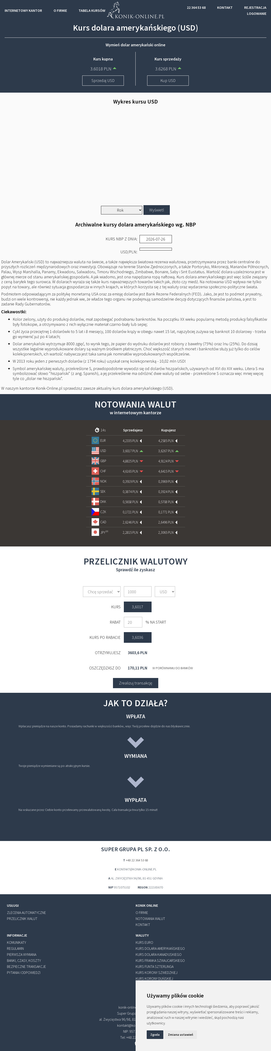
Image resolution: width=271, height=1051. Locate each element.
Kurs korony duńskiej (154, 978)
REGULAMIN (15, 948)
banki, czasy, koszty (24, 960)
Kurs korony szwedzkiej (156, 972)
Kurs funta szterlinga (155, 966)
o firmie (142, 912)
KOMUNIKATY (16, 942)
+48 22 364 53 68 (137, 860)
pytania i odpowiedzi (23, 972)
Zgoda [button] (155, 1034)
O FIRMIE (60, 10)
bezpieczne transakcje (26, 966)
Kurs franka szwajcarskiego (160, 960)
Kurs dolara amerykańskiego (160, 948)
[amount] (138, 591)
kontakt (143, 924)
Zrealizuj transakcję (135, 683)
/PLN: (128, 251)
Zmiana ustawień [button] (180, 1034)
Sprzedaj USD (103, 80)
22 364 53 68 (196, 7)
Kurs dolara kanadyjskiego (159, 954)
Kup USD (168, 80)
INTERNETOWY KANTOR (23, 10)
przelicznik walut (22, 918)
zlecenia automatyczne (26, 912)
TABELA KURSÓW (92, 10)
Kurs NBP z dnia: (121, 239)
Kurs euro (144, 942)
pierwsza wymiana (21, 954)
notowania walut (150, 918)
